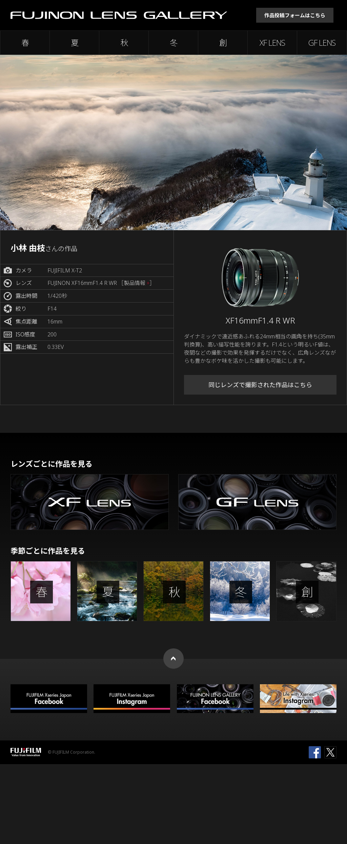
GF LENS (321, 42)
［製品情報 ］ (136, 283)
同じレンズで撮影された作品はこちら (260, 385)
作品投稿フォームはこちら (294, 15)
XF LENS (272, 42)
